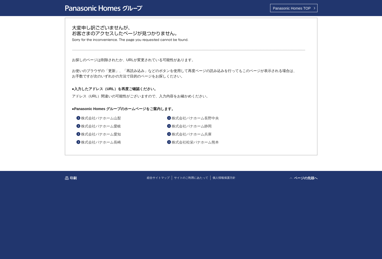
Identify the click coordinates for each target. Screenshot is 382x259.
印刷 (73, 178)
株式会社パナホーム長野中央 (195, 118)
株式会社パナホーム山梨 (101, 118)
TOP (292, 8)
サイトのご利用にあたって (191, 177)
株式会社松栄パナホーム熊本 (195, 142)
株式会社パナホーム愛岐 (101, 126)
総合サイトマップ (158, 177)
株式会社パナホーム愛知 (101, 134)
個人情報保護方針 (224, 177)
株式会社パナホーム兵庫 (192, 134)
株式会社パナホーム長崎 (101, 142)
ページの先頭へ (306, 178)
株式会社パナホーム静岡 (192, 126)
